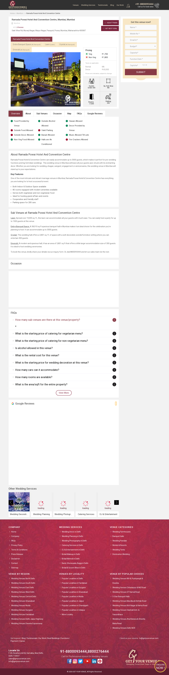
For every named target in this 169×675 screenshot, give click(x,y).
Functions (65, 638)
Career (22, 641)
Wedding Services (88, 5)
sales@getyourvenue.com (19, 659)
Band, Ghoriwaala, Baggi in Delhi (75, 563)
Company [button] (15, 536)
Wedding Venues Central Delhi (23, 596)
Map (69, 113)
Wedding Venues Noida (20, 605)
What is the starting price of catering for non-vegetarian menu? (51, 340)
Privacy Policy (17, 545)
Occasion (57, 113)
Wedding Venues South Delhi (23, 583)
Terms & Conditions (19, 550)
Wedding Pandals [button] (119, 541)
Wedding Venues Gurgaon (22, 610)
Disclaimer (15, 559)
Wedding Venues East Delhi (22, 587)
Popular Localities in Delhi (72, 578)
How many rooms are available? (33, 377)
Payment (14, 641)
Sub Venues (42, 113)
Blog (112, 5)
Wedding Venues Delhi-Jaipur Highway (27, 619)
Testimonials (103, 5)
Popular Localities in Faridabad (74, 583)
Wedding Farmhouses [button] (121, 532)
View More (64, 393)
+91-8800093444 (144, 4)
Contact (14, 563)
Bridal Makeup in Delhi (71, 554)
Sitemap (14, 568)
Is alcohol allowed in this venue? (34, 348)
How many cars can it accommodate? (37, 369)
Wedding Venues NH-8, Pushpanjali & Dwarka (127, 580)
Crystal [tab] (67, 44)
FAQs (79, 113)
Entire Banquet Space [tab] (27, 44)
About (28, 113)
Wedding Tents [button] (118, 550)
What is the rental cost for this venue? (37, 355)
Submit (140, 72)
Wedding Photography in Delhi (74, 541)
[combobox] (141, 46)
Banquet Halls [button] (118, 536)
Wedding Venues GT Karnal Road (126, 592)
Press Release (17, 554)
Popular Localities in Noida (72, 596)
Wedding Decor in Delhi (71, 532)
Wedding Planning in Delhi (72, 536)
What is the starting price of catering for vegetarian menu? (49, 333)
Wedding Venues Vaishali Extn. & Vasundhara (125, 612)
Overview (15, 113)
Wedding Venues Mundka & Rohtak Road (129, 601)
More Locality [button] (67, 614)
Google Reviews (95, 113)
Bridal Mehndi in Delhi (70, 559)
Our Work (120, 5)
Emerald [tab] (21, 50)
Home (13, 532)
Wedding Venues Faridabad (22, 614)
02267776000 (111, 23)
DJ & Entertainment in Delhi (73, 550)
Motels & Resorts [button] (119, 545)
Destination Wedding (121, 554)
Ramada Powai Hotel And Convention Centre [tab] (31, 39)
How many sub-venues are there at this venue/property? (47, 319)
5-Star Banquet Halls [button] (121, 596)
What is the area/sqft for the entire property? (41, 384)
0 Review (18, 27)
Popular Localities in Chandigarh (75, 605)
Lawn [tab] (50, 44)
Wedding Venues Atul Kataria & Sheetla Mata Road (128, 621)
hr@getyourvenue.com (148, 638)
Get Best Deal (110, 28)
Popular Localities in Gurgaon (74, 587)
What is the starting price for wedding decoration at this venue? (52, 362)
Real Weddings (53, 638)
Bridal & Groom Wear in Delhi (73, 568)
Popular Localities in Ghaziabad (75, 592)
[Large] (141, 65)
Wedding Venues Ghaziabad (23, 601)
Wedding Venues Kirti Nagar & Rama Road (129, 605)
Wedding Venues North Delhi (23, 578)
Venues (76, 5)
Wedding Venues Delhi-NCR (123, 628)
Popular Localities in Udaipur (73, 610)
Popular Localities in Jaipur (73, 601)
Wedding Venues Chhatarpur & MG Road (129, 587)
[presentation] (16, 79)
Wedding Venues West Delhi (22, 592)
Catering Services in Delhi (72, 545)
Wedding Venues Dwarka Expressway (26, 623)
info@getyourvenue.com (19, 661)
